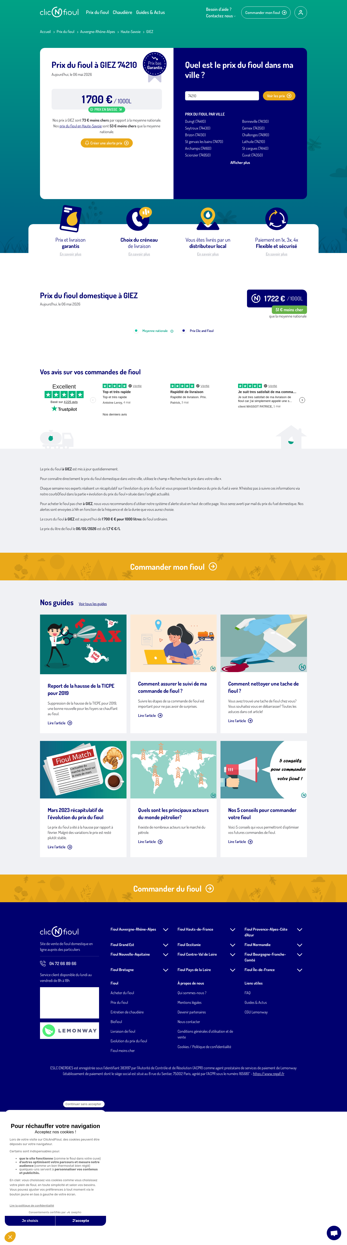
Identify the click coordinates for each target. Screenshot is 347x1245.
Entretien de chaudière (127, 1145)
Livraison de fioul (123, 1164)
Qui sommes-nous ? (192, 1126)
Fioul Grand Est (122, 1078)
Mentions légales (189, 1135)
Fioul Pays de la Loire (194, 1103)
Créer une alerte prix (107, 143)
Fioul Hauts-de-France (195, 1062)
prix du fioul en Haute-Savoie (81, 125)
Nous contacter (189, 1155)
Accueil (45, 31)
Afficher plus (240, 162)
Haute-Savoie (130, 31)
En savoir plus (70, 254)
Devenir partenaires (192, 1145)
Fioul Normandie (258, 1078)
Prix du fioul (97, 12)
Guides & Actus (150, 12)
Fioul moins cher (123, 1183)
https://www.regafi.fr (268, 1207)
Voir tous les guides (93, 737)
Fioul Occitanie (189, 1078)
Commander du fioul (173, 1022)
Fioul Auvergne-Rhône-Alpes (133, 1062)
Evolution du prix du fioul (129, 1174)
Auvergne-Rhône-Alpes (97, 31)
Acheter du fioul (122, 1126)
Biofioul (116, 1155)
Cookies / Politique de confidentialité (204, 1180)
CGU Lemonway (256, 1145)
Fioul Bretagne (122, 1103)
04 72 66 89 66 (58, 1097)
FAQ (248, 1126)
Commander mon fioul (266, 12)
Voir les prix (279, 95)
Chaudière (122, 12)
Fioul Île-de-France (260, 1103)
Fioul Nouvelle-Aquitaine (130, 1087)
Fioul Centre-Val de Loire (197, 1087)
